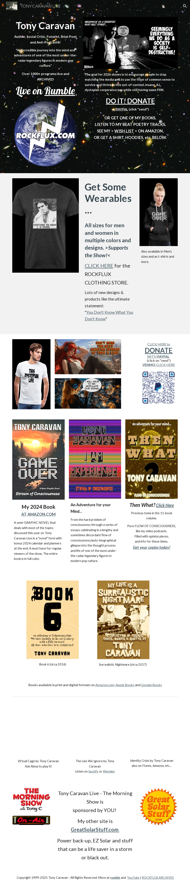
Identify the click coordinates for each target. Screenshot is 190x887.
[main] (45, 58)
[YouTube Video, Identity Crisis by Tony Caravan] (151, 729)
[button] (185, 6)
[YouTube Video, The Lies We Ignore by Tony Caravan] (95, 729)
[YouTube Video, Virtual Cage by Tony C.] (38, 729)
